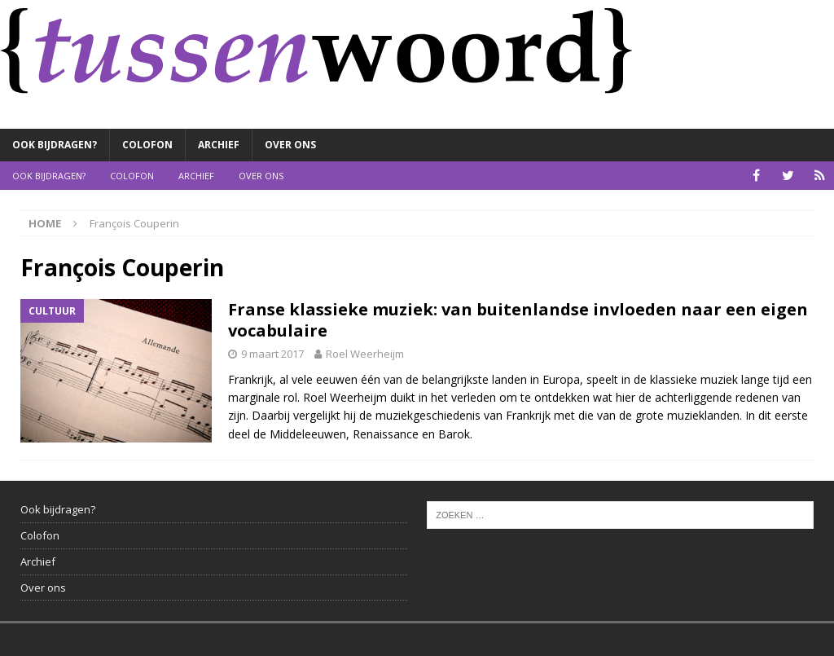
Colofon (147, 145)
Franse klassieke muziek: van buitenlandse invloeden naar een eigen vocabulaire (518, 319)
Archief (218, 145)
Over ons (290, 145)
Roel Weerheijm (365, 353)
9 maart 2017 (272, 353)
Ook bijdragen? (54, 145)
